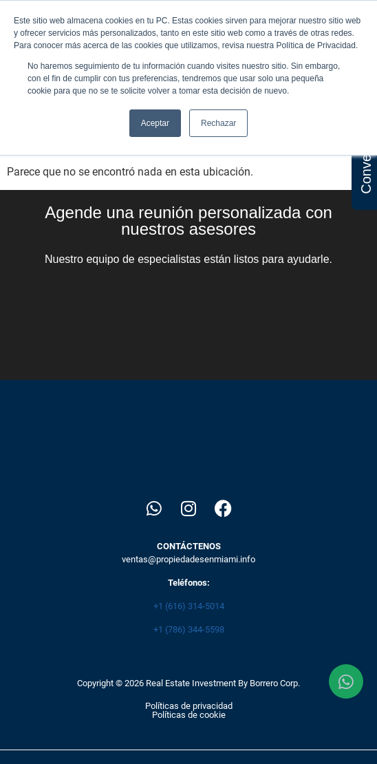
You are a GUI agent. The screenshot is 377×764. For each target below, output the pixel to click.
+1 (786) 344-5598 (188, 629)
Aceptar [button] (155, 123)
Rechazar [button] (218, 123)
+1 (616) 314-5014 (188, 606)
